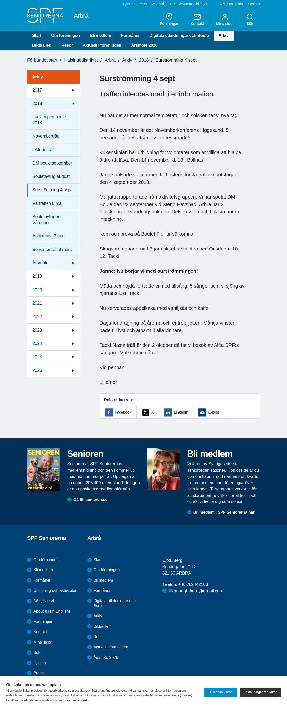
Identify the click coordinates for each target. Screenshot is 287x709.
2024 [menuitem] (37, 343)
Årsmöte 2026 (144, 45)
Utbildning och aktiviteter (54, 590)
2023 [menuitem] (37, 330)
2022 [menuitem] (37, 316)
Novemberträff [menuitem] (45, 136)
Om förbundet (45, 560)
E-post (213, 412)
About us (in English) (51, 611)
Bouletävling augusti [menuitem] (51, 176)
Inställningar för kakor (260, 692)
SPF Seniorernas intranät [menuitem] (188, 4)
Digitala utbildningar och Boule (179, 35)
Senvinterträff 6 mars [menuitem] (52, 249)
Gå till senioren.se (90, 500)
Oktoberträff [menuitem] (43, 149)
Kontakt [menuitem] (197, 19)
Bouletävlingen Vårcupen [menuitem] (46, 219)
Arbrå (110, 60)
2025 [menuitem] (37, 356)
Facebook (123, 412)
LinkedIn (181, 412)
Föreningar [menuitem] (169, 19)
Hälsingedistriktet (81, 60)
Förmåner (130, 35)
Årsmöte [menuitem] (40, 262)
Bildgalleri (41, 45)
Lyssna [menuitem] (128, 4)
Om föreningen (65, 35)
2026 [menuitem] (37, 370)
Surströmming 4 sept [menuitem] (52, 190)
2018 (144, 60)
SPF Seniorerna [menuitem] (231, 4)
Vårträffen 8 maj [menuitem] (47, 203)
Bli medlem (100, 35)
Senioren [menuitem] (254, 4)
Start (36, 35)
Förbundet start (42, 60)
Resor (67, 45)
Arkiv (223, 35)
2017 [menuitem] (37, 90)
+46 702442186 (193, 584)
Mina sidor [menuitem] (225, 19)
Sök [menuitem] (250, 19)
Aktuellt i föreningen (102, 45)
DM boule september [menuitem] (52, 163)
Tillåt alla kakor (221, 692)
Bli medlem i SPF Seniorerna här (224, 512)
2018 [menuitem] (37, 103)
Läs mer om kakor (78, 700)
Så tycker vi (43, 601)
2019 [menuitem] (37, 276)
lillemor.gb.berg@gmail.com (195, 590)
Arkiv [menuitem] (37, 76)
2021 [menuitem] (37, 303)
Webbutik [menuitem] (158, 4)
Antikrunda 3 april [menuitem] (48, 235)
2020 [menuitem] (37, 289)
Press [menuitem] (142, 4)
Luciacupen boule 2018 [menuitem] (49, 119)
